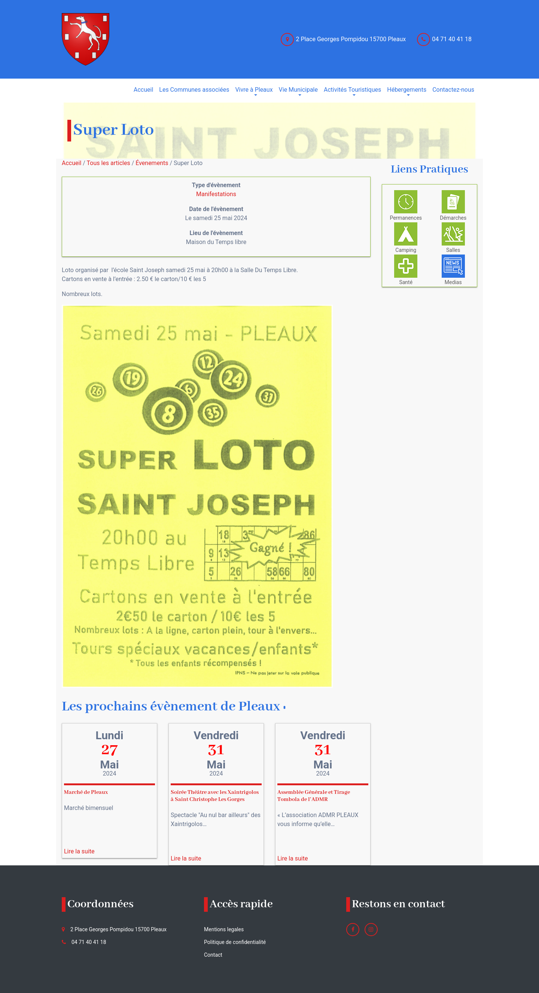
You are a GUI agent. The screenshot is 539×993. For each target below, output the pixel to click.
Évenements (151, 163)
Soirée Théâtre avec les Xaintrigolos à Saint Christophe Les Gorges (215, 796)
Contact (213, 955)
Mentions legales (224, 929)
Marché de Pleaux (86, 792)
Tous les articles (108, 163)
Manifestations (216, 194)
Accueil (71, 163)
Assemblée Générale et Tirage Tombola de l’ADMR (313, 796)
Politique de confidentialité (235, 942)
